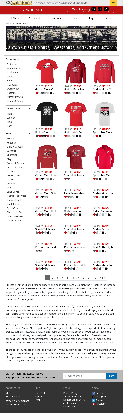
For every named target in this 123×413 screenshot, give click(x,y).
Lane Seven (13, 191)
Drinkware (57, 18)
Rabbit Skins (13, 204)
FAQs (37, 399)
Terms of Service (72, 396)
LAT (9, 187)
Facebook (99, 393)
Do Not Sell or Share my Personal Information (74, 403)
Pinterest (98, 403)
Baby (9, 126)
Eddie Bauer (13, 175)
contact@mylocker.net (17, 400)
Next (102, 277)
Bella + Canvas (15, 146)
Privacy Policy (70, 393)
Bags (91, 18)
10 (94, 277)
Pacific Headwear (16, 195)
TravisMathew (15, 216)
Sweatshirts (35, 18)
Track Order (40, 393)
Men (9, 113)
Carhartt (11, 151)
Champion (12, 155)
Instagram (99, 396)
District (11, 171)
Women (11, 117)
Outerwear (13, 88)
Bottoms (12, 93)
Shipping (38, 396)
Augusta (11, 142)
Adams (10, 138)
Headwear (13, 84)
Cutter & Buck (14, 167)
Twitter (97, 400)
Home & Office (15, 101)
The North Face (15, 212)
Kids (9, 122)
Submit (111, 375)
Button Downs (15, 97)
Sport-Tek (12, 208)
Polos (76, 18)
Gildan (10, 179)
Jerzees (11, 183)
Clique (10, 159)
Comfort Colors (15, 163)
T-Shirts (15, 18)
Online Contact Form (16, 404)
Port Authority (15, 200)
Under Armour (15, 220)
